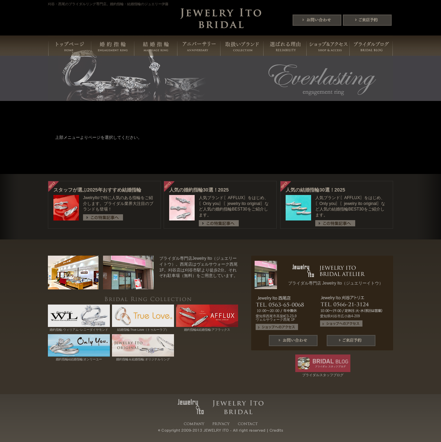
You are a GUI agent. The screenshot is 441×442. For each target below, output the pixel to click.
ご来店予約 (367, 20)
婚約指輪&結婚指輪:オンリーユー (79, 357)
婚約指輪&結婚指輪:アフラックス (207, 328)
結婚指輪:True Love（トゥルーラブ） (143, 328)
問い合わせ (317, 20)
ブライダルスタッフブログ (322, 373)
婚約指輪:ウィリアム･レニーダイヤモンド (79, 328)
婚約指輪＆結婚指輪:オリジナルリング (143, 357)
